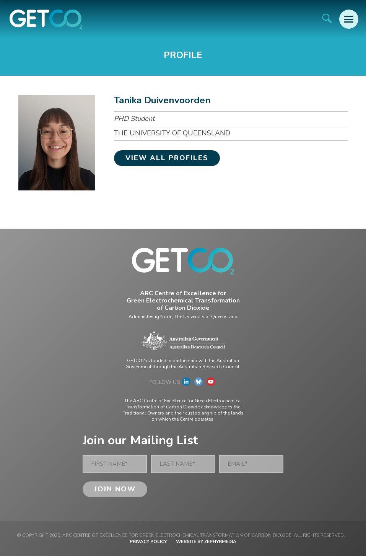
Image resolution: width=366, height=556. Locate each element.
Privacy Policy (148, 541)
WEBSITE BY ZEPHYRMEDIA (206, 541)
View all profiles (166, 158)
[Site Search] (327, 18)
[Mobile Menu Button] (348, 19)
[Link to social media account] (186, 383)
